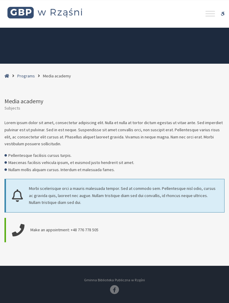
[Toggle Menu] (210, 13)
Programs (26, 76)
